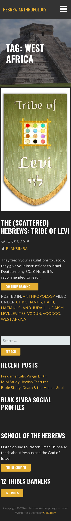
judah (38, 307)
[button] (65, 9)
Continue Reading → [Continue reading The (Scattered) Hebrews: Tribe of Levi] (19, 286)
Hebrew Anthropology (24, 9)
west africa (13, 319)
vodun (34, 313)
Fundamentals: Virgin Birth (24, 376)
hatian (8, 307)
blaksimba (17, 248)
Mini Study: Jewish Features (24, 381)
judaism (55, 307)
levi (5, 313)
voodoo (51, 313)
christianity (29, 302)
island (24, 307)
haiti (49, 302)
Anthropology (39, 296)
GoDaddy (49, 512)
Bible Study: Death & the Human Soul (32, 387)
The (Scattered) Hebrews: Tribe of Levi (35, 226)
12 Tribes (12, 493)
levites (18, 313)
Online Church (15, 467)
